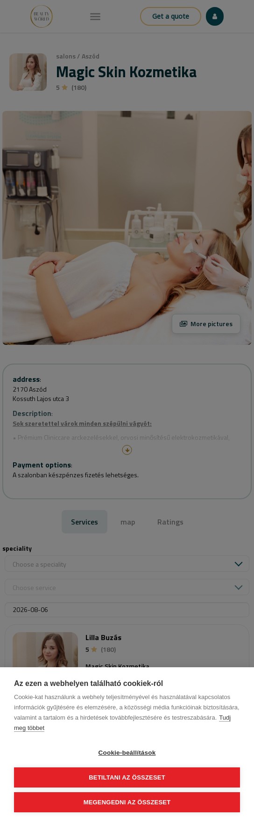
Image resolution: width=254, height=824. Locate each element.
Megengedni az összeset (127, 802)
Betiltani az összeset (127, 777)
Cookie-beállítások (127, 752)
